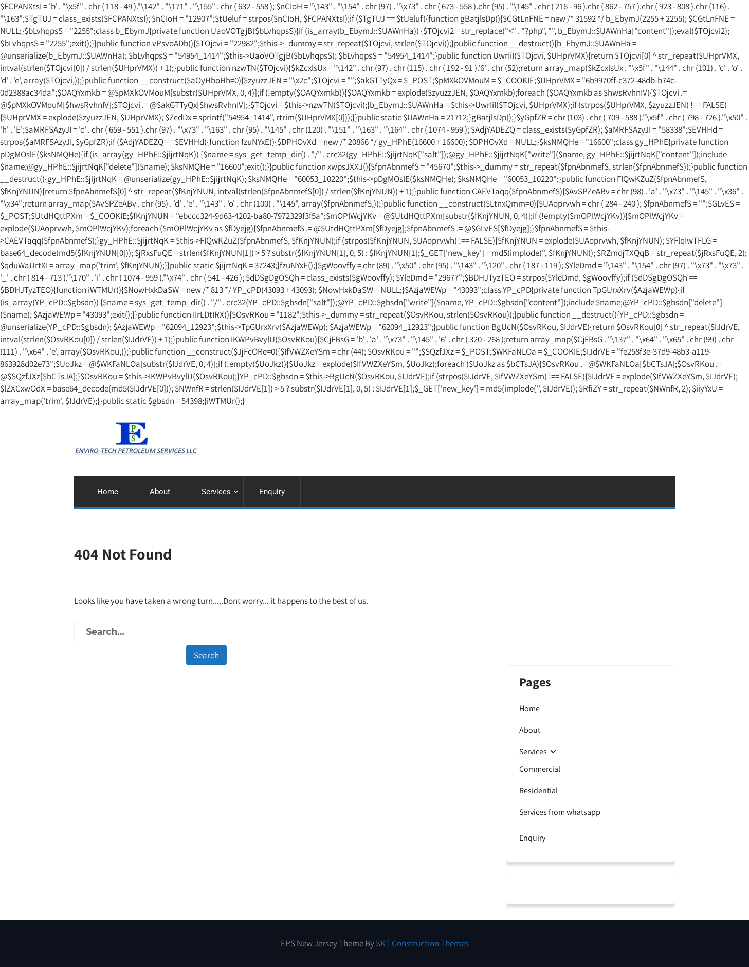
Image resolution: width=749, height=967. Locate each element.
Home (107, 491)
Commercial (539, 769)
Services (216, 491)
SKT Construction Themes (422, 943)
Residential (538, 790)
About (160, 491)
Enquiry (272, 491)
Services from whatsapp (559, 812)
